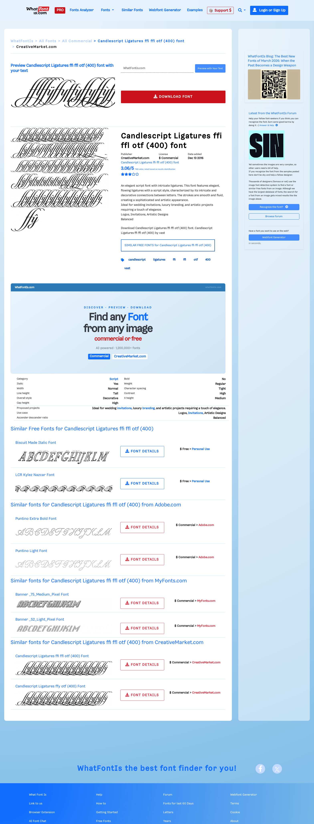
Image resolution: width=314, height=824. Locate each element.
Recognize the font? (274, 206)
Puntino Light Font (31, 551)
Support (220, 10)
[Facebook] (260, 769)
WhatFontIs (22, 41)
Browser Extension (42, 812)
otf (196, 259)
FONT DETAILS (142, 451)
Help (99, 794)
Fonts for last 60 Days (178, 803)
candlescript (137, 259)
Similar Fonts (132, 10)
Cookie (235, 812)
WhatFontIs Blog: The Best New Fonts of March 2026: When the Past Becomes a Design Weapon (272, 61)
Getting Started (107, 812)
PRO (60, 10)
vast (127, 268)
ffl (184, 259)
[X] (277, 769)
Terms (234, 803)
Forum (167, 794)
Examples (195, 10)
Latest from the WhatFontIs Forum (272, 113)
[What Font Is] (38, 10)
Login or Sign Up (269, 10)
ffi (174, 259)
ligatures (159, 259)
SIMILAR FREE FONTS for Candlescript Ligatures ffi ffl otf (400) (168, 245)
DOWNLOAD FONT (173, 96)
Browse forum (274, 216)
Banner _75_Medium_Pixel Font (42, 594)
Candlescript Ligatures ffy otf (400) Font (50, 686)
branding (148, 408)
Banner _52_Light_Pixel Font (39, 619)
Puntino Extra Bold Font (35, 519)
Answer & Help (269, 125)
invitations (124, 408)
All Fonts (47, 41)
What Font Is (37, 794)
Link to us (35, 803)
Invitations (195, 413)
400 (207, 259)
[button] (242, 10)
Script (114, 379)
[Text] (157, 68)
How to (101, 803)
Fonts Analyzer (82, 10)
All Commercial (77, 41)
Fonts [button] (106, 10)
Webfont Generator (165, 10)
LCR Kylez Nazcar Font (34, 475)
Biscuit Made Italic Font (35, 443)
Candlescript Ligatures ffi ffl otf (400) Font (52, 656)
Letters (168, 812)
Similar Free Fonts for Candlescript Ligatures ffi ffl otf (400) (82, 429)
